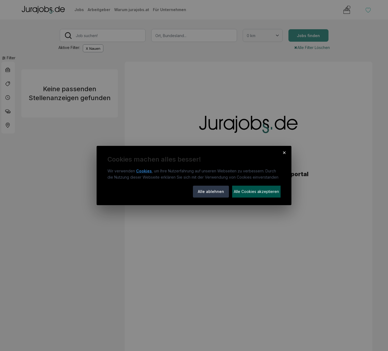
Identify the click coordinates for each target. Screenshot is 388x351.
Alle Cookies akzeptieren (256, 191)
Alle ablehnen (211, 191)
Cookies (144, 171)
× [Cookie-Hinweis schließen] (284, 152)
